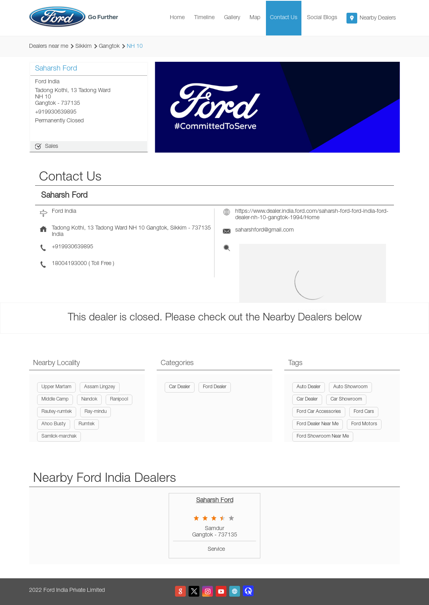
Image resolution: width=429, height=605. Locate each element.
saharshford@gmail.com (264, 230)
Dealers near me (48, 46)
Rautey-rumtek (56, 411)
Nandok (89, 399)
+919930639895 (56, 112)
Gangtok (109, 46)
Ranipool (119, 399)
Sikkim (83, 46)
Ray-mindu (95, 411)
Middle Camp (55, 399)
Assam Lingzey (99, 387)
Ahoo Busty (53, 424)
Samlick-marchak (59, 436)
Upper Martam (56, 387)
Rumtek (86, 424)
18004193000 (70, 264)
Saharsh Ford (214, 501)
